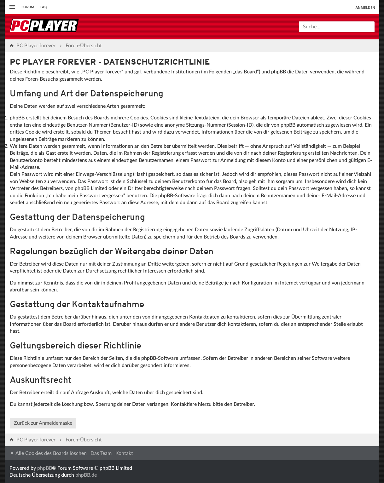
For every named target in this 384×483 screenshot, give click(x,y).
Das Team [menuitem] (101, 453)
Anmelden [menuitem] (365, 7)
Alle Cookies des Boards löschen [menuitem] (48, 453)
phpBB (44, 468)
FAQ (43, 7)
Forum (27, 7)
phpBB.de (86, 475)
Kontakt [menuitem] (124, 453)
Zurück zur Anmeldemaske (43, 423)
